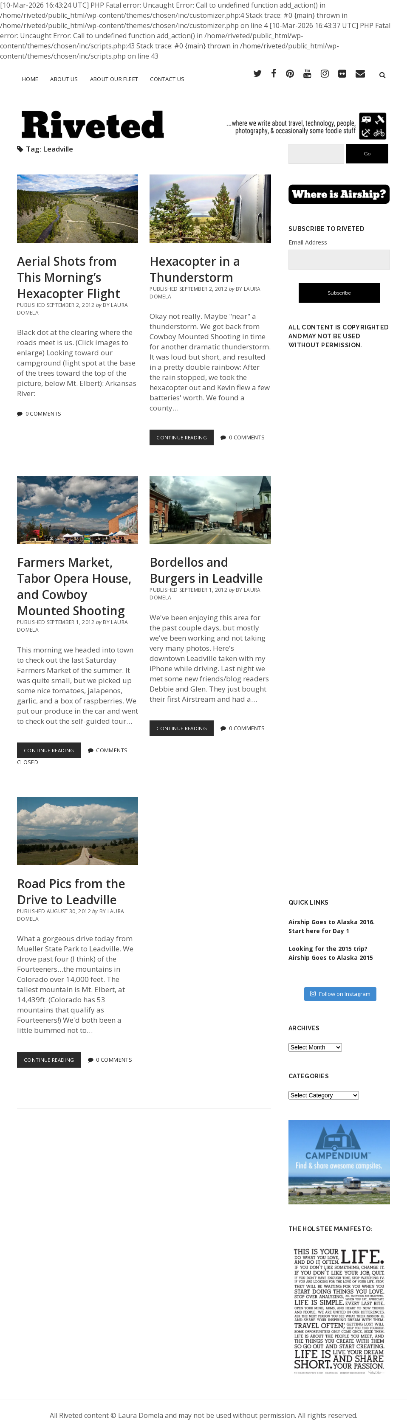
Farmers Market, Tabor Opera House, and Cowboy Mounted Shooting (77, 502)
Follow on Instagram (340, 986)
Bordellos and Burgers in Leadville (210, 502)
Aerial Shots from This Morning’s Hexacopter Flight (77, 201)
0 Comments (43, 406)
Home (30, 79)
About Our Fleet (114, 79)
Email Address (307, 235)
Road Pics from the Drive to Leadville (77, 824)
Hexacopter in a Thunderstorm (210, 201)
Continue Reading (186, 431)
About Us (64, 79)
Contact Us (167, 79)
